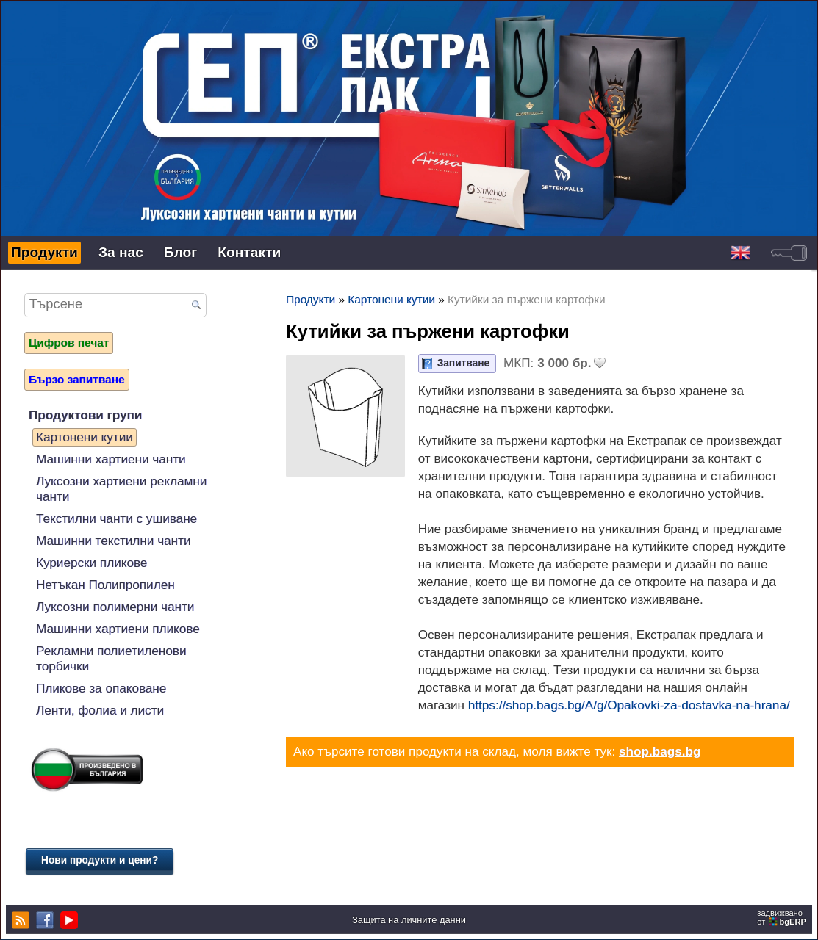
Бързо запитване (77, 379)
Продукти (44, 252)
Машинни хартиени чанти (111, 459)
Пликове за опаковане (101, 688)
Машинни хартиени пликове (118, 628)
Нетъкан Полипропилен (105, 584)
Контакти (249, 252)
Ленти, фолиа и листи (100, 710)
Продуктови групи (85, 415)
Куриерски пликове (91, 562)
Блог (180, 252)
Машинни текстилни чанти (113, 540)
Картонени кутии (84, 437)
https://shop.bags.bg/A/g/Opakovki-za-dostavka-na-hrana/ (629, 705)
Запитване (463, 363)
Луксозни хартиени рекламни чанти (121, 489)
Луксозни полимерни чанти (115, 606)
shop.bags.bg (659, 751)
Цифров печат (69, 342)
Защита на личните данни (409, 919)
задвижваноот (782, 917)
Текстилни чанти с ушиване (116, 518)
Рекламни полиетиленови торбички (111, 658)
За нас (120, 252)
